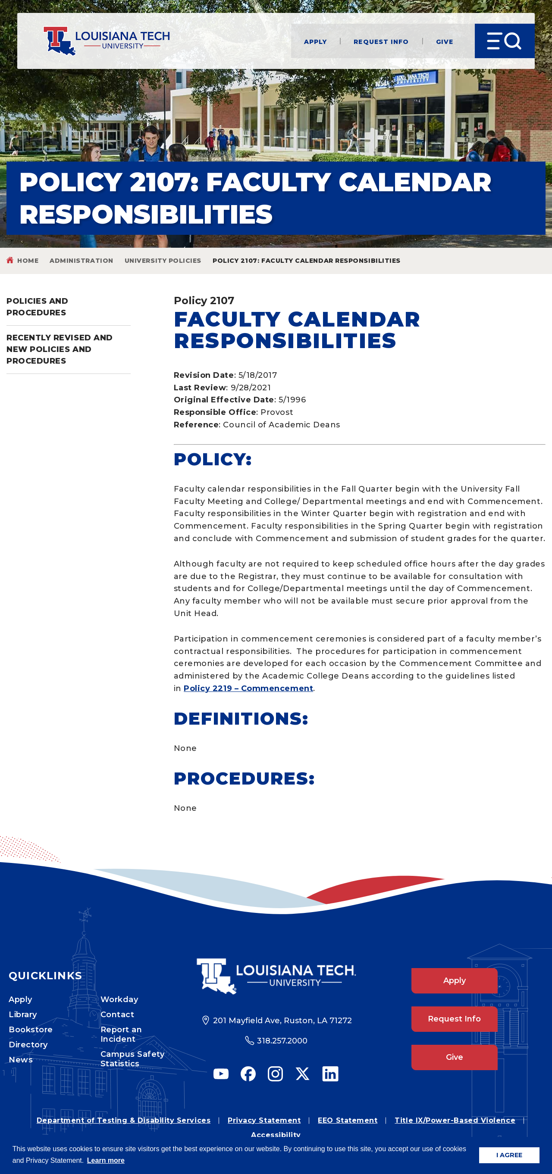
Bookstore (31, 1029)
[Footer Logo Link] (276, 976)
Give (444, 41)
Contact (117, 1014)
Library (23, 1014)
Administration (81, 261)
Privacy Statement (264, 1120)
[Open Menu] (505, 41)
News (21, 1060)
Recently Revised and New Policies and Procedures (59, 349)
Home (27, 261)
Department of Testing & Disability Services (123, 1120)
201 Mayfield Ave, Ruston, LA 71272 (282, 1020)
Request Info (381, 41)
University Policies (163, 261)
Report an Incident (121, 1034)
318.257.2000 (282, 1041)
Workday (119, 999)
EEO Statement (347, 1120)
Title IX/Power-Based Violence (455, 1120)
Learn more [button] (106, 1160)
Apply (315, 41)
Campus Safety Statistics (132, 1058)
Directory (28, 1044)
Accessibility (276, 1135)
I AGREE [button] (509, 1155)
